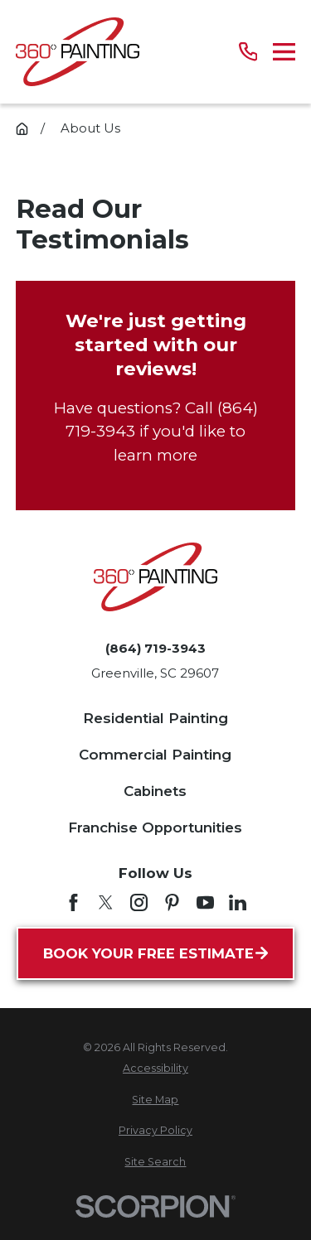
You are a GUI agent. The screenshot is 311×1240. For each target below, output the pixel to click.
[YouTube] (205, 902)
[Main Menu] (284, 52)
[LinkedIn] (237, 902)
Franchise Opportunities (155, 827)
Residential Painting (155, 718)
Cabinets (155, 791)
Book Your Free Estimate (155, 953)
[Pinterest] (172, 902)
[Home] (77, 51)
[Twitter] (105, 902)
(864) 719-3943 (155, 648)
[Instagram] (139, 902)
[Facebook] (73, 902)
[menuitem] (155, 1069)
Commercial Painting (155, 754)
